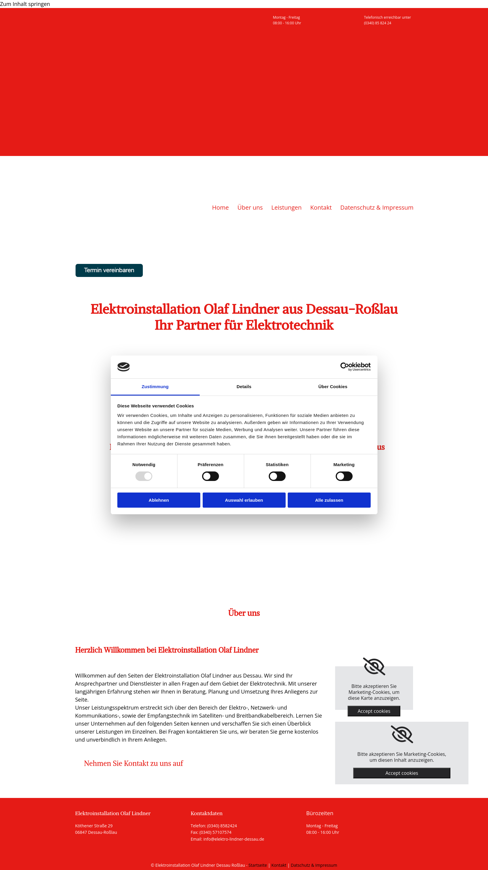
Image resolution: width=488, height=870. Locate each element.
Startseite (258, 865)
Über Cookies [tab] (333, 386)
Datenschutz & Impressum (377, 207)
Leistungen (286, 207)
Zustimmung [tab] (155, 386)
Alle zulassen (329, 500)
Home (220, 207)
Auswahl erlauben (244, 500)
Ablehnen (159, 500)
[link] (374, 666)
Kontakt (321, 207)
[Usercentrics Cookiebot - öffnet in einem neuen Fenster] (345, 366)
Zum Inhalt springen (25, 3)
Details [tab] (244, 386)
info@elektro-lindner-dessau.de (233, 839)
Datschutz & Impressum (314, 865)
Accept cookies (374, 711)
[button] (133, 763)
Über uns (250, 207)
